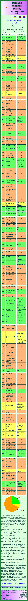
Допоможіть (18, 587)
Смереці (10, 599)
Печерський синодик (14, 20)
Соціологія (14, 23)
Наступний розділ (21, 583)
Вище (14, 583)
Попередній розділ (6, 583)
